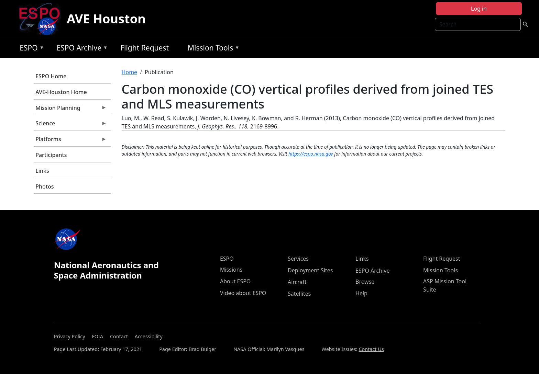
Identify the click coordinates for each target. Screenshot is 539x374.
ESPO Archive (80, 49)
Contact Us (371, 349)
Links (42, 170)
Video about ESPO (243, 293)
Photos (44, 186)
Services (298, 258)
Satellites (299, 293)
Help (361, 293)
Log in (479, 8)
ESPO (30, 49)
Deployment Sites (310, 270)
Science (70, 125)
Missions (231, 269)
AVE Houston (106, 18)
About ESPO (235, 281)
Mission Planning (70, 109)
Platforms (70, 140)
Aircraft (297, 282)
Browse (364, 281)
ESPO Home (50, 76)
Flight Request (144, 48)
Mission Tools (212, 49)
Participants (51, 155)
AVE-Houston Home (61, 92)
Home (130, 72)
